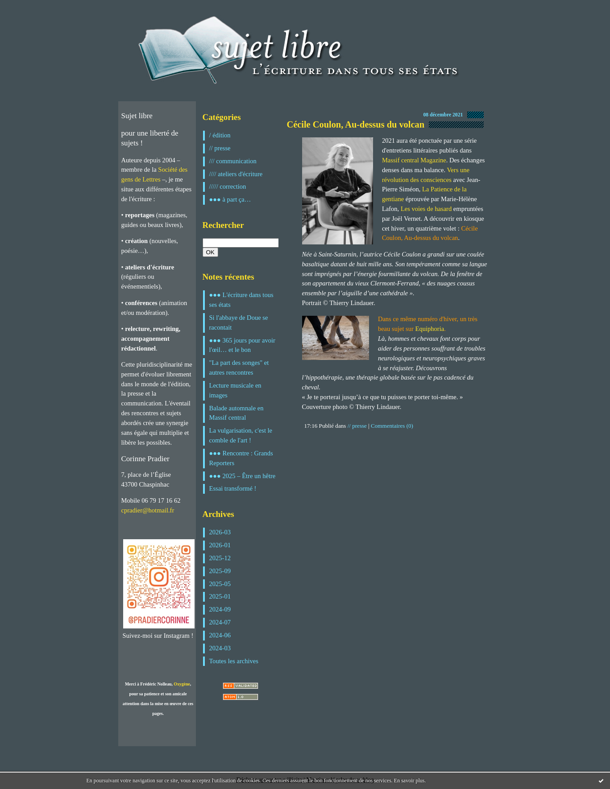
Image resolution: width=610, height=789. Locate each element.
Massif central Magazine (414, 160)
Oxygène (182, 684)
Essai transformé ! (233, 488)
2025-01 (220, 596)
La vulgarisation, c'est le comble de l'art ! (241, 435)
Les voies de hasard (426, 208)
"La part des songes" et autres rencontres (239, 367)
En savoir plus (409, 780)
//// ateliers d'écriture (236, 174)
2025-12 (220, 558)
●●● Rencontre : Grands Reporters (241, 458)
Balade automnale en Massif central (236, 413)
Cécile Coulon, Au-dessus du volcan (356, 124)
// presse (220, 148)
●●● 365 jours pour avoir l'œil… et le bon (242, 345)
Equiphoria (429, 328)
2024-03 (220, 648)
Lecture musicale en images (235, 390)
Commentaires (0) (392, 425)
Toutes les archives (233, 661)
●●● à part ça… (230, 199)
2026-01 (220, 545)
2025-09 (220, 570)
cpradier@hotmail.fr (147, 510)
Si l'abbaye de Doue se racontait (238, 322)
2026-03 (220, 532)
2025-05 (220, 583)
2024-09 (220, 609)
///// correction (227, 186)
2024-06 (220, 635)
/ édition (220, 135)
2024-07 (220, 622)
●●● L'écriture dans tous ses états (241, 299)
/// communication (233, 161)
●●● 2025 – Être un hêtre (242, 475)
